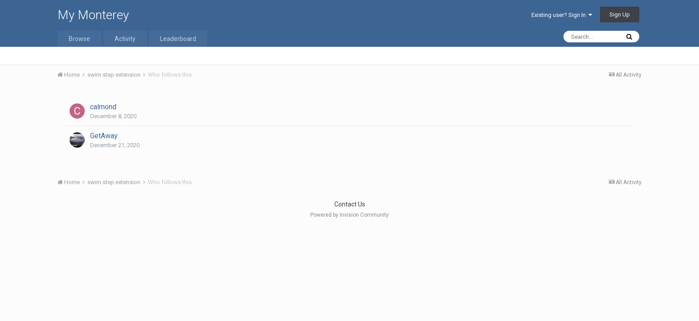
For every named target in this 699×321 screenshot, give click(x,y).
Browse (79, 38)
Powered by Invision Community (349, 215)
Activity (125, 38)
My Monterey (93, 15)
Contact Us (349, 204)
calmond (103, 107)
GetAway (104, 136)
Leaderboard (178, 38)
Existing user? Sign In (561, 15)
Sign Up (619, 14)
